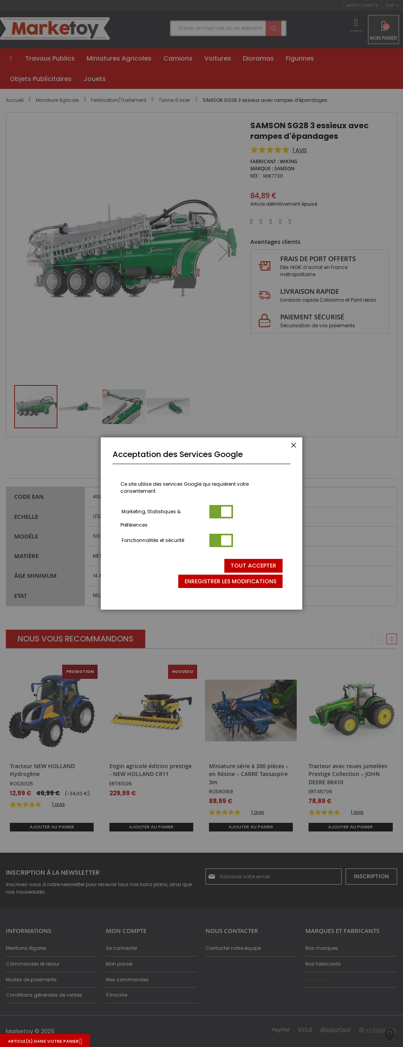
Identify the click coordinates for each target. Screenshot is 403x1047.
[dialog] (201, 523)
